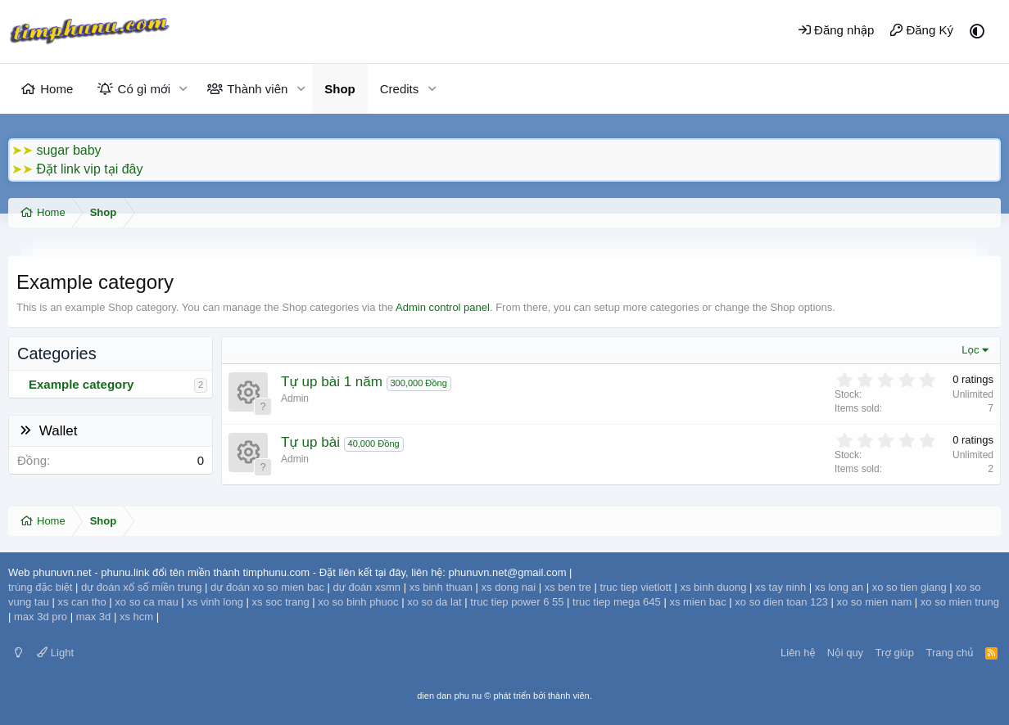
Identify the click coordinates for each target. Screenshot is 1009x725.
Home (56, 89)
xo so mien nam (874, 602)
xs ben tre (568, 587)
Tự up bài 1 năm (331, 382)
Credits (399, 89)
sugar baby (68, 150)
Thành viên (257, 89)
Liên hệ (798, 652)
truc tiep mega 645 (616, 602)
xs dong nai (509, 587)
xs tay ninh (780, 587)
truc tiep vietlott (635, 587)
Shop (339, 89)
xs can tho (81, 602)
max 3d (93, 616)
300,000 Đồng (419, 383)
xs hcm (136, 616)
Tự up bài (310, 442)
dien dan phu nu (449, 695)
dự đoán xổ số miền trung (141, 587)
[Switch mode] (18, 652)
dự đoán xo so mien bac (267, 587)
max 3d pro (40, 616)
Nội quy (845, 652)
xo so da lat (434, 602)
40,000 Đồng (374, 443)
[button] (183, 89)
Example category (81, 384)
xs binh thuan (441, 587)
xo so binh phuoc (358, 602)
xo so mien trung (960, 602)
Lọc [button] (970, 350)
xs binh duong (713, 587)
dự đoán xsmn (366, 587)
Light (55, 652)
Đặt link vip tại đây (89, 169)
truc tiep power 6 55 (516, 602)
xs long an (839, 587)
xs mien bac (697, 602)
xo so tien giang (909, 587)
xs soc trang (281, 602)
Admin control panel (443, 307)
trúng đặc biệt (40, 587)
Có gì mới (144, 89)
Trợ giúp (895, 652)
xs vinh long (215, 602)
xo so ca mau (146, 602)
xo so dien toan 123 (781, 602)
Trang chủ (950, 652)
